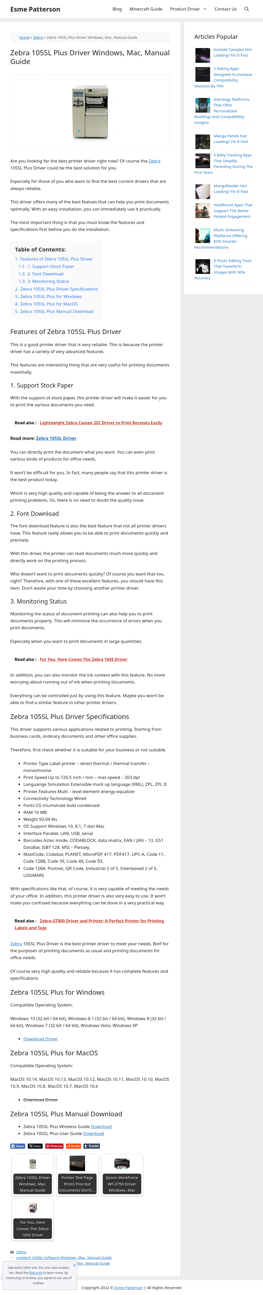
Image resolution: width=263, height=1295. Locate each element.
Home (24, 37)
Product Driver (190, 9)
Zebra (38, 37)
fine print (35, 1273)
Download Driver (40, 1039)
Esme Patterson (35, 9)
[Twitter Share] (35, 1146)
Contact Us (226, 9)
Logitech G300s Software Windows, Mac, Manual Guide (64, 1257)
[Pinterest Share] (54, 1146)
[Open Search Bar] (247, 9)
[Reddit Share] (73, 1146)
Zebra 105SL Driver (56, 438)
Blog (117, 9)
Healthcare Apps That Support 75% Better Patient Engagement (233, 210)
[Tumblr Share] (91, 1146)
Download (101, 1126)
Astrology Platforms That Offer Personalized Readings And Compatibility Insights (221, 111)
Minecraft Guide (146, 9)
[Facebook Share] (17, 1146)
